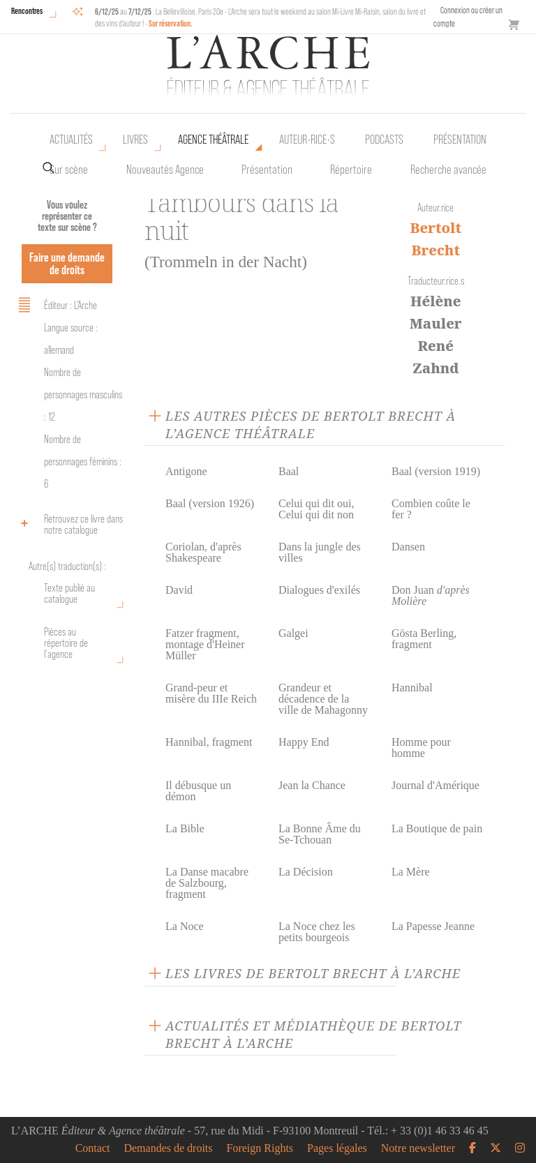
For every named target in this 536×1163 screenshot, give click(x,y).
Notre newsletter (418, 1148)
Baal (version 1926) (209, 503)
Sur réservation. (171, 23)
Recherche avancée (448, 170)
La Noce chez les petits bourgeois (316, 931)
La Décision (305, 872)
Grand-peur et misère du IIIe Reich (211, 693)
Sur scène (69, 170)
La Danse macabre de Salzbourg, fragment (206, 883)
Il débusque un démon (198, 790)
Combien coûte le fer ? (431, 508)
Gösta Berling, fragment (424, 638)
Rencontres (27, 11)
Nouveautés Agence (165, 170)
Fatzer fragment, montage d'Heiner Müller (205, 644)
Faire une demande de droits (67, 263)
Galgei (293, 633)
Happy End (303, 742)
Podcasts (384, 140)
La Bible (184, 828)
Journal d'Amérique (435, 785)
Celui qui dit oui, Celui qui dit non (316, 508)
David (179, 590)
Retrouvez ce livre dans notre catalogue (68, 524)
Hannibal (412, 687)
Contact (92, 1148)
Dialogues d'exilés (319, 590)
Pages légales (337, 1148)
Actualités (71, 140)
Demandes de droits (168, 1148)
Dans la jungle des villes (319, 552)
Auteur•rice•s (307, 140)
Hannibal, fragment (208, 742)
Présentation (266, 170)
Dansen (408, 547)
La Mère (411, 872)
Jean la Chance (311, 785)
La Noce (184, 926)
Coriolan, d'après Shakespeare (203, 552)
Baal (288, 471)
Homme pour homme (421, 747)
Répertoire (351, 170)
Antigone (186, 471)
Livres (135, 140)
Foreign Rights (260, 1148)
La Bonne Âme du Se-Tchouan (319, 834)
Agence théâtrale (213, 140)
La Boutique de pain (437, 828)
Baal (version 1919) (436, 471)
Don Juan (431, 595)
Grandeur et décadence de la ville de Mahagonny (323, 699)
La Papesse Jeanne (433, 926)
